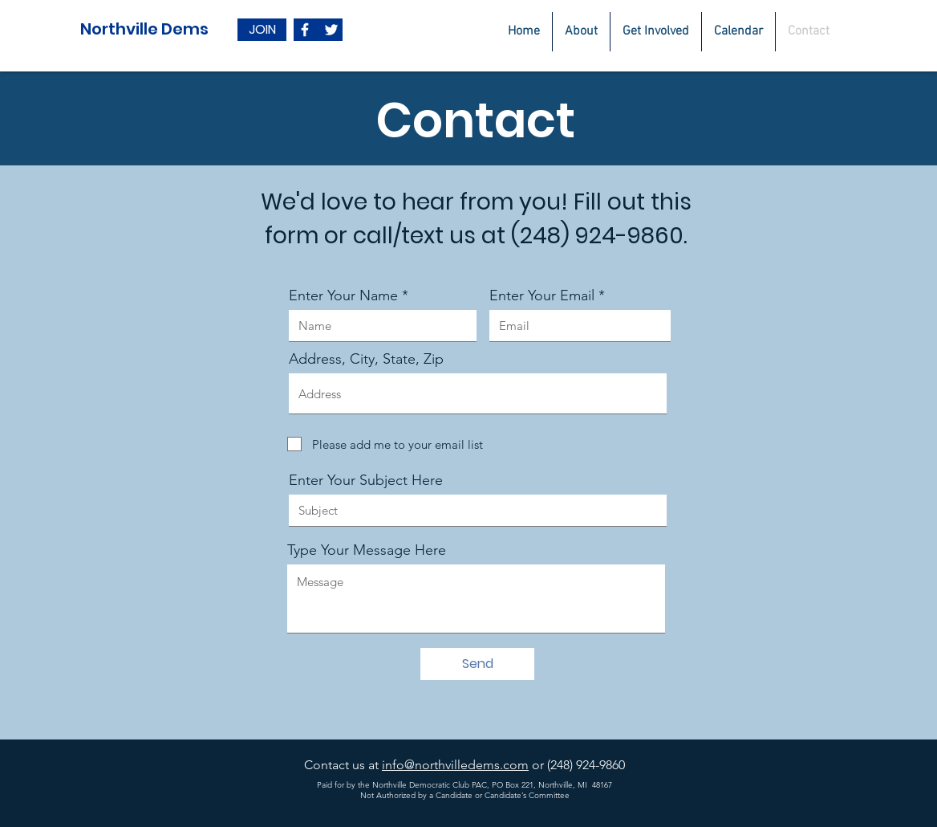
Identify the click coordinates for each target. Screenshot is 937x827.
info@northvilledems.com (455, 764)
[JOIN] (261, 29)
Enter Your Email (541, 295)
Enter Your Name (343, 295)
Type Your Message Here (366, 550)
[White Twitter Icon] (331, 30)
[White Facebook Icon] (305, 30)
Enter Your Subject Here (366, 480)
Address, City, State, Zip (366, 359)
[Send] (477, 664)
